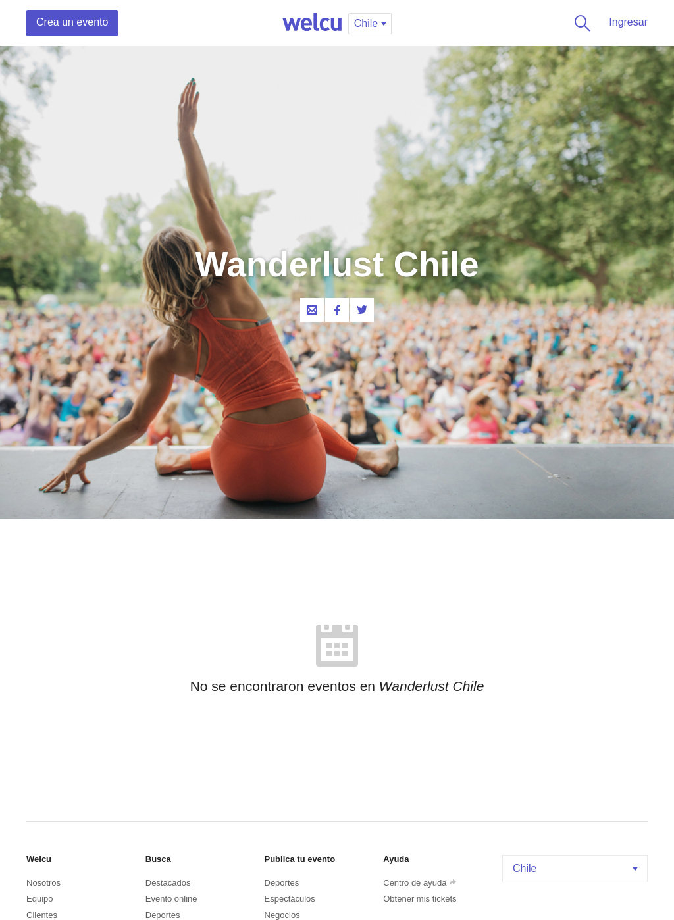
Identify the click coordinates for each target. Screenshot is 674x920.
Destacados (168, 883)
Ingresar (628, 22)
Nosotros (43, 883)
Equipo (39, 899)
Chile (576, 868)
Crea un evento (72, 22)
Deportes (162, 915)
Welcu (312, 23)
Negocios (282, 915)
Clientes (41, 915)
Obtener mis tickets (419, 899)
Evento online (171, 899)
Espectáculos (290, 899)
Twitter (362, 310)
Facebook (337, 310)
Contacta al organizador (312, 310)
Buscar (579, 23)
